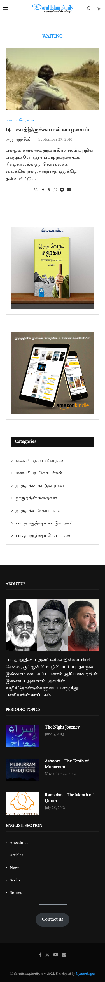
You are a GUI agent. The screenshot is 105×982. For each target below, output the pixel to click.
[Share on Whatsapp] (55, 190)
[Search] (89, 8)
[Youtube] (55, 954)
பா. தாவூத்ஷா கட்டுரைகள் (45, 523)
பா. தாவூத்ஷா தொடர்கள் (44, 536)
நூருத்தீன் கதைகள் (36, 498)
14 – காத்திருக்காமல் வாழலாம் (47, 129)
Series (15, 880)
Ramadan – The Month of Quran (69, 798)
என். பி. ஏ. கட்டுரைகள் (40, 461)
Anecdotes (19, 843)
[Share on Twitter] (49, 190)
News (15, 868)
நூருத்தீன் (21, 139)
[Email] (64, 954)
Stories (16, 893)
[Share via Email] (69, 190)
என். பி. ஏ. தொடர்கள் (39, 473)
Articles (16, 855)
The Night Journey (62, 728)
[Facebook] (40, 954)
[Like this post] (36, 190)
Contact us (52, 919)
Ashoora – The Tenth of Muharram (67, 764)
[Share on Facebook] (43, 190)
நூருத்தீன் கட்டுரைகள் (40, 486)
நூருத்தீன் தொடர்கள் (39, 511)
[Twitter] (47, 954)
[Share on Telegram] (62, 190)
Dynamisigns (85, 974)
